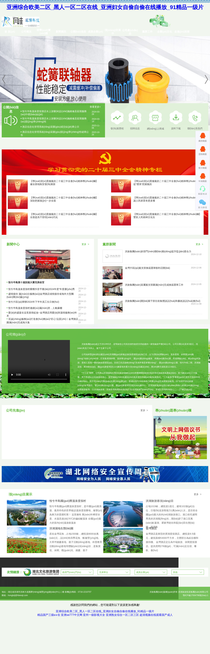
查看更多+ (95, 106)
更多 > (85, 244)
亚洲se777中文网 (71, 614)
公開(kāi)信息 (78, 31)
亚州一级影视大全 (94, 614)
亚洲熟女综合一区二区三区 (122, 614)
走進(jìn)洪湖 (182, 31)
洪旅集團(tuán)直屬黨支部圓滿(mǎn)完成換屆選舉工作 (154, 284)
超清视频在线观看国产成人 (156, 614)
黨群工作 (147, 31)
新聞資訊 (61, 31)
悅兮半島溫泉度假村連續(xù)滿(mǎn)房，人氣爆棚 (35, 308)
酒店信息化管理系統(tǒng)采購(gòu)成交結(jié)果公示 (50, 126)
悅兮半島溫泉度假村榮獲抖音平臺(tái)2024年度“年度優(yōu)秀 (41, 289)
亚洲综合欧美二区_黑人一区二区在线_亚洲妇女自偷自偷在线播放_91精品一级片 (105, 7)
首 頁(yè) (10, 31)
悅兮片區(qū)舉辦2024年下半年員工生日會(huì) (33, 301)
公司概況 (26, 31)
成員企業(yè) (95, 31)
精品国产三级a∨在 (48, 614)
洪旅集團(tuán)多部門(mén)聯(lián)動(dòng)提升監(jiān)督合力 (158, 251)
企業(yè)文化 (164, 31)
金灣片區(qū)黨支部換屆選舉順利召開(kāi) (147, 268)
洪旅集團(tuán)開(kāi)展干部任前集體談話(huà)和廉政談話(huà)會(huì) (162, 301)
